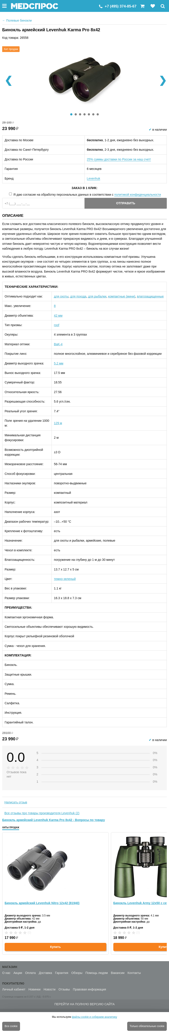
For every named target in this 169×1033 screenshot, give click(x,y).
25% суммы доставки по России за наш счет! (119, 159)
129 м (58, 423)
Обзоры (77, 973)
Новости (49, 989)
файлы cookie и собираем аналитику (94, 1016)
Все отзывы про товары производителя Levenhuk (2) (41, 813)
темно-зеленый (65, 579)
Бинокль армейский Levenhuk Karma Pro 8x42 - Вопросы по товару (53, 820)
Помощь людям (96, 973)
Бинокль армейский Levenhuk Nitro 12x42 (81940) (42, 903)
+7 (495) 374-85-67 (120, 6)
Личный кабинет (13, 989)
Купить (55, 947)
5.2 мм (58, 363)
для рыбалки (97, 296)
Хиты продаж (10, 827)
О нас (6, 973)
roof (56, 325)
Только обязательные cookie (147, 1026)
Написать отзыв (15, 802)
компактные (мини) (121, 296)
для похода (78, 296)
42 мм (58, 315)
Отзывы (64, 989)
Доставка (45, 973)
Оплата (30, 973)
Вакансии (118, 973)
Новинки (34, 989)
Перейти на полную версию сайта (84, 1004)
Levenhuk (93, 178)
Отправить (125, 203)
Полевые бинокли (17, 20)
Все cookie (11, 1026)
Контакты (134, 973)
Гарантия (61, 973)
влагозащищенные (150, 296)
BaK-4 (58, 344)
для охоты (61, 296)
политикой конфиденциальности (137, 194)
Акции (17, 973)
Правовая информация (89, 989)
